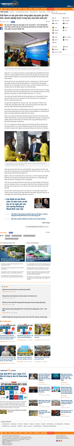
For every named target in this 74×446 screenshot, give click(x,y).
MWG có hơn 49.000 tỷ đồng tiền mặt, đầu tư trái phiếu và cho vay (24, 358)
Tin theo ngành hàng (59, 13)
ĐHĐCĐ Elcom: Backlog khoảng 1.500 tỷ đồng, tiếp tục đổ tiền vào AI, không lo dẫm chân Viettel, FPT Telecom (38, 278)
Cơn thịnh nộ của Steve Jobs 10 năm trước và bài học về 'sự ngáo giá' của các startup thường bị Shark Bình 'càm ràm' (16, 204)
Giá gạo (25, 426)
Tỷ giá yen (26, 424)
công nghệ (7, 235)
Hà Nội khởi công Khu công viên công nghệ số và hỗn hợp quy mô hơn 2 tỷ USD (12, 259)
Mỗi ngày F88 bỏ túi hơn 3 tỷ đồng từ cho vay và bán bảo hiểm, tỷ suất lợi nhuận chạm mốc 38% (38, 268)
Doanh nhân (42, 12)
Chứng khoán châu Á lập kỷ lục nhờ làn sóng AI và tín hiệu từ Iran (19, 296)
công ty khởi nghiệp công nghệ (11, 238)
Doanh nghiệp (3, 341)
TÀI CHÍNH (25, 9)
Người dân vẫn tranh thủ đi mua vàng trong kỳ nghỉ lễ (16, 289)
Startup (12, 12)
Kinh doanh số (33, 12)
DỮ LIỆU (55, 9)
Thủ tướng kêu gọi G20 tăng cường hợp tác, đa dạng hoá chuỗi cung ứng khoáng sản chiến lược (12, 276)
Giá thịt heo (19, 426)
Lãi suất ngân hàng (59, 424)
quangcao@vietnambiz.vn (64, 438)
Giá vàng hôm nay (5, 424)
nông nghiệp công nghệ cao (29, 235)
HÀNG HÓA (15, 9)
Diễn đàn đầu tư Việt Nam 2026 (49, 426)
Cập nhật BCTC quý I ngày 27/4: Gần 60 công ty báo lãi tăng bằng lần (25, 336)
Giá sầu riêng (13, 426)
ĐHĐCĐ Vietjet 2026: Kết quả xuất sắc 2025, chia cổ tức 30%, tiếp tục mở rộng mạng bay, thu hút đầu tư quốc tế (24, 317)
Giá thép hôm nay (5, 426)
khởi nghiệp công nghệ (16, 235)
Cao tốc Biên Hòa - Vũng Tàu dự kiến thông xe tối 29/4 (44, 412)
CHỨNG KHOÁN (36, 9)
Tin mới (5, 287)
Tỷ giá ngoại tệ (14, 424)
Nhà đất (62, 405)
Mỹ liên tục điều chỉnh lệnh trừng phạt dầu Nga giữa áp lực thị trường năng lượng (23, 302)
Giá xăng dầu (66, 424)
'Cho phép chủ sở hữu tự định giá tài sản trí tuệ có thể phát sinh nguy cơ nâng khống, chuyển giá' (12, 272)
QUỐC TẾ (20, 9)
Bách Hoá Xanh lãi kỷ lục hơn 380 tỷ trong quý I (42, 336)
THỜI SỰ (5, 9)
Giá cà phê (43, 424)
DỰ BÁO (9, 9)
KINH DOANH (50, 9)
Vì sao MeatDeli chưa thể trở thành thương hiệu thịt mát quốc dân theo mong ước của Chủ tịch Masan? (38, 264)
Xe (56, 12)
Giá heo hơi (37, 424)
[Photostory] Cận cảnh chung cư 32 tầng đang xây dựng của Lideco (67, 402)
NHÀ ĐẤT (30, 9)
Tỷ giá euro (31, 424)
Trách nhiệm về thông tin (7, 444)
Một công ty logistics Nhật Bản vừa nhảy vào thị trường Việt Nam (28, 219)
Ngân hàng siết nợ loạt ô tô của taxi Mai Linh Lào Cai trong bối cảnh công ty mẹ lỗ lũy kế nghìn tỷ (38, 259)
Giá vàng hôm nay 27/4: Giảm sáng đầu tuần (67, 411)
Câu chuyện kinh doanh (22, 12)
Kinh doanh (4, 12)
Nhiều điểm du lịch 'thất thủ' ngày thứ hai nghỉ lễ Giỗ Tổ (41, 358)
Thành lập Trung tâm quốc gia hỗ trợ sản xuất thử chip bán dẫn (12, 268)
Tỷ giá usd (20, 424)
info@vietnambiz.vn (9, 443)
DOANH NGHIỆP (44, 9)
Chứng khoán (5, 312)
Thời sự (36, 361)
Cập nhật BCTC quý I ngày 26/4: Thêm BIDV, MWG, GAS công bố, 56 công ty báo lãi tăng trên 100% (8, 337)
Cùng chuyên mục (33, 243)
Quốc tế (3, 298)
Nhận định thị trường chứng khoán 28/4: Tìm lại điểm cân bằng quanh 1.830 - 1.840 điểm (24, 309)
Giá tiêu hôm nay (50, 424)
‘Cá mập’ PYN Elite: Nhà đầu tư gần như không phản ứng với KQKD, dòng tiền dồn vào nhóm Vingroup (8, 359)
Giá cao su (30, 426)
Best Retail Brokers (38, 426)
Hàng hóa (4, 291)
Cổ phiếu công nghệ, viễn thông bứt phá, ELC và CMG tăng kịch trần (12, 264)
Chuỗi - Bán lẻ (50, 12)
